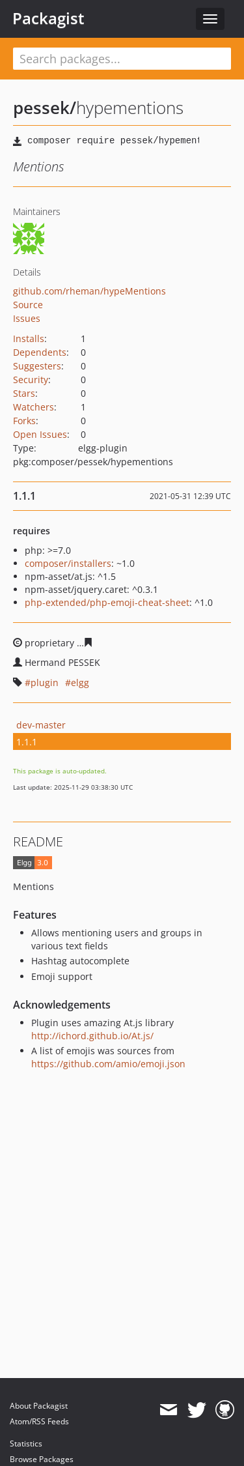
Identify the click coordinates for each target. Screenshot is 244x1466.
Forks (24, 420)
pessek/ (44, 107)
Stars (24, 393)
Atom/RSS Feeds (39, 1421)
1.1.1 (26, 742)
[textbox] (122, 59)
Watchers (33, 407)
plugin (45, 682)
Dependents (39, 352)
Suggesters (37, 366)
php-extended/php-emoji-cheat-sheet (107, 602)
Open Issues (40, 434)
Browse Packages (42, 1459)
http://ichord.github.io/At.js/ (92, 1035)
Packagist (48, 18)
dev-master (41, 725)
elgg (80, 682)
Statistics (26, 1443)
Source (28, 304)
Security (30, 379)
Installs (28, 338)
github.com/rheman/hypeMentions (89, 291)
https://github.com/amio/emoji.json (108, 1063)
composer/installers (68, 563)
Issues (26, 318)
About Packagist (39, 1405)
